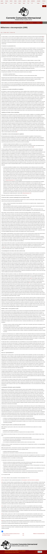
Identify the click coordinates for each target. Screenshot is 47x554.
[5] (3, 247)
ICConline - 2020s (6, 32)
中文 (28, 3)
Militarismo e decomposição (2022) (39, 533)
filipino (24, 3)
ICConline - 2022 (12, 32)
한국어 (15, 3)
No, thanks (40, 551)
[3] (16, 131)
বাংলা (32, 3)
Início (1, 32)
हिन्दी (6, 3)
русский (2, 3)
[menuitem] (6, 23)
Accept (36, 551)
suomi (43, 3)
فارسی (11, 3)
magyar (38, 3)
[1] (1, 477)
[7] (29, 282)
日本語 (19, 3)
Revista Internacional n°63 (27, 193)
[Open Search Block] (44, 6)
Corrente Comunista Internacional (23, 18)
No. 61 (10, 180)
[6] (1, 520)
